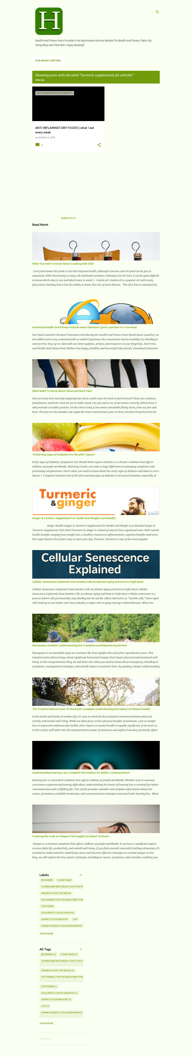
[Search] (157, 12)
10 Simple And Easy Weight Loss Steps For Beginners (69, 886)
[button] (99, 145)
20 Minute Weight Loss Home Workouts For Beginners (70, 926)
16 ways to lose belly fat (54, 919)
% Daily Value (64, 880)
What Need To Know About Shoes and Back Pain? (62, 390)
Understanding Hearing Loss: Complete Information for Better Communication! (81, 772)
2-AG (75, 919)
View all (40, 80)
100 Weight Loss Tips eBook (56, 893)
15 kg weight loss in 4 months (57, 913)
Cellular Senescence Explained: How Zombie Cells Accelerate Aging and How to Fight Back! (88, 581)
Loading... (46, 1038)
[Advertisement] (67, 181)
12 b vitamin (47, 906)
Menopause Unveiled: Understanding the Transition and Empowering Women (79, 645)
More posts (68, 218)
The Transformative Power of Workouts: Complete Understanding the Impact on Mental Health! (91, 709)
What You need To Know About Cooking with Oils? (63, 263)
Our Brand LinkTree (48, 60)
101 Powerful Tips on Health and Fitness (63, 900)
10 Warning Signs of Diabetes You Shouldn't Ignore (63, 454)
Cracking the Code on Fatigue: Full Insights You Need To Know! (70, 836)
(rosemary (47, 880)
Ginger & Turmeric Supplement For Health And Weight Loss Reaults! (74, 518)
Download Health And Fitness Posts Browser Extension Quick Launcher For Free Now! (84, 327)
